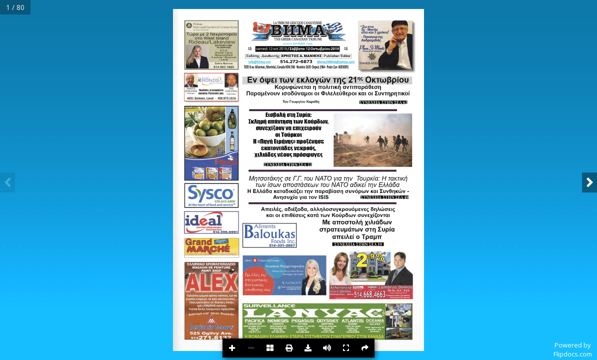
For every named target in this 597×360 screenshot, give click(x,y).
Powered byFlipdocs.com (573, 349)
